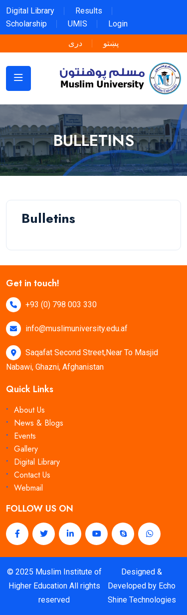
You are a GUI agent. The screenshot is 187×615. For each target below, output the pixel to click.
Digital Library (30, 10)
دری (75, 43)
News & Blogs (38, 423)
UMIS (77, 23)
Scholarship (26, 23)
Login (118, 23)
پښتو (111, 43)
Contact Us (32, 475)
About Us (29, 410)
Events (25, 436)
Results (88, 10)
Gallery (26, 449)
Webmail (28, 488)
